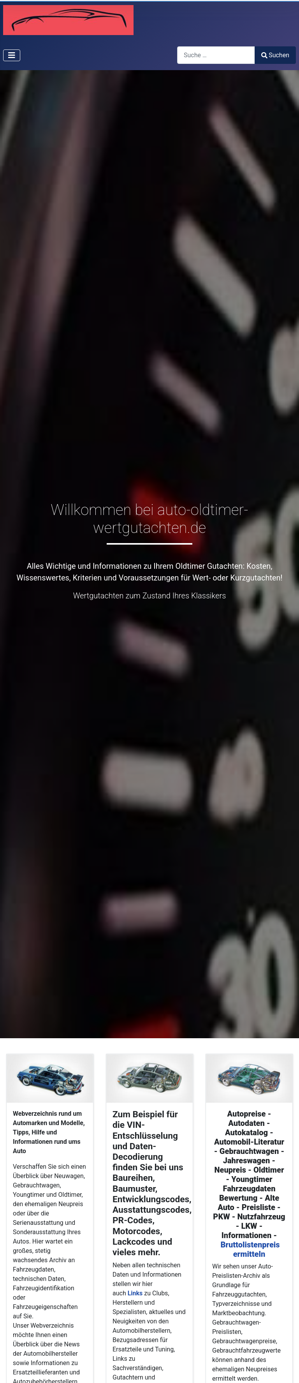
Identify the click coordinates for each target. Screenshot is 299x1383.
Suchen (275, 55)
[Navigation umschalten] (11, 55)
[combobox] (216, 55)
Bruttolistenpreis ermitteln (250, 1249)
